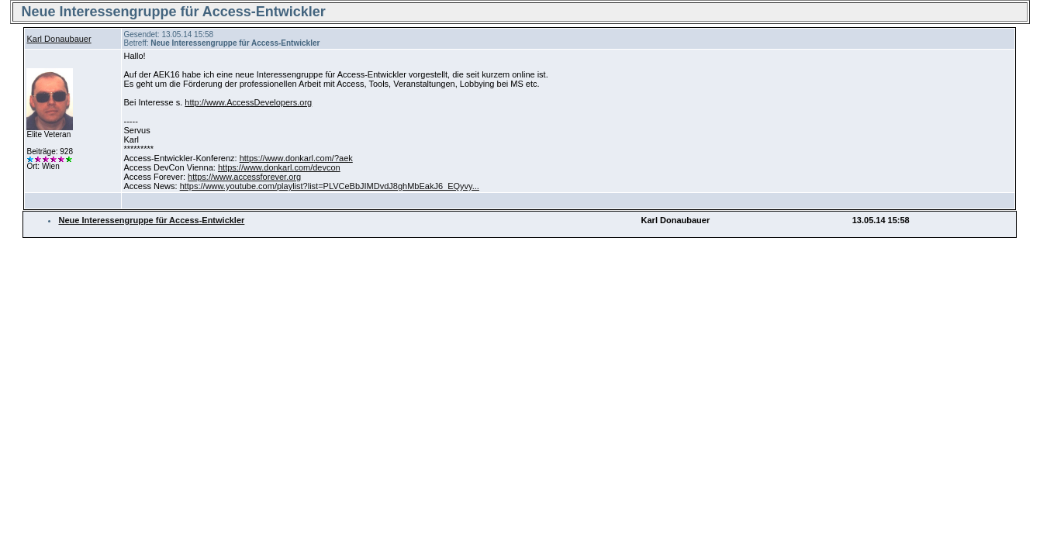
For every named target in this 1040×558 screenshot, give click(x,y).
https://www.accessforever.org (244, 176)
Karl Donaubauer (58, 38)
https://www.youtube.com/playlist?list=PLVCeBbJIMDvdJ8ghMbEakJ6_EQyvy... (329, 186)
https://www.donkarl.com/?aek (296, 158)
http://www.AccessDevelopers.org (248, 102)
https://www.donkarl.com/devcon (279, 167)
